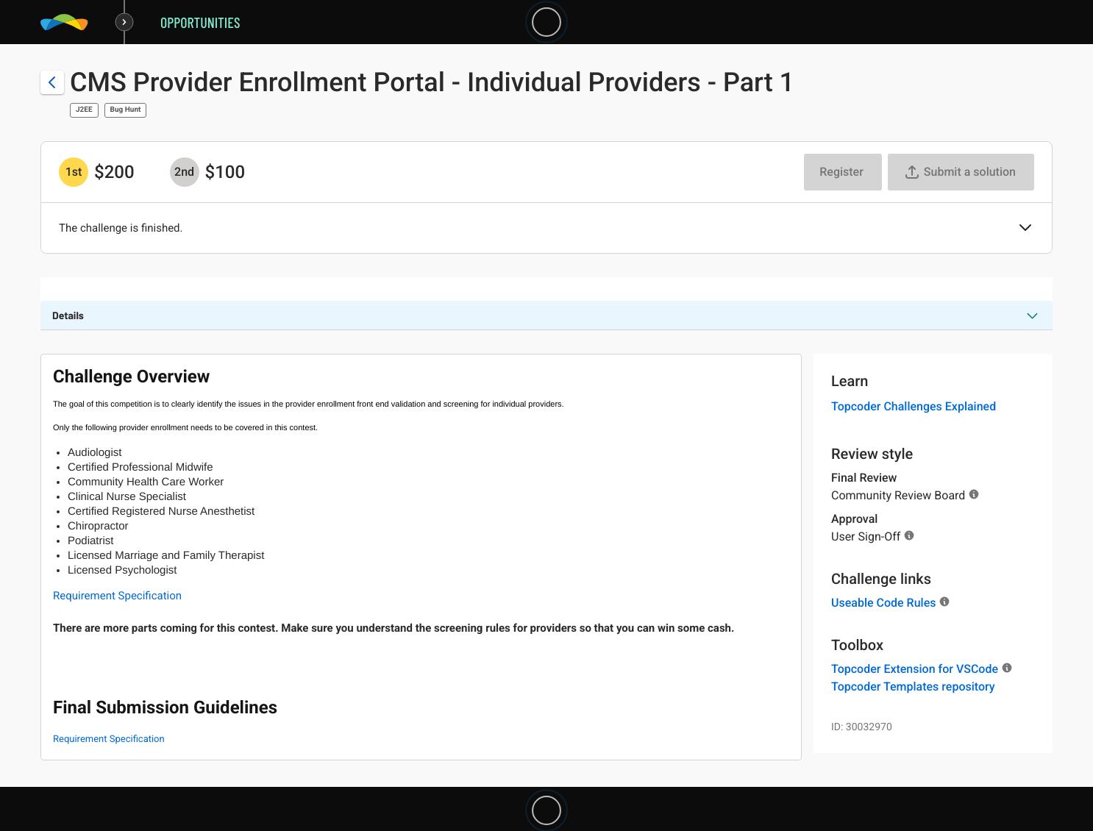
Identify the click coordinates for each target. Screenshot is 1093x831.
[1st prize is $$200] (73, 172)
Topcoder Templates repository (913, 686)
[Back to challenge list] (52, 82)
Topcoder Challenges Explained (913, 406)
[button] (1025, 228)
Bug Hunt (125, 110)
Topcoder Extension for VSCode (914, 669)
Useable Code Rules (883, 603)
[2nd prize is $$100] (184, 172)
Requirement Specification (117, 595)
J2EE (84, 110)
